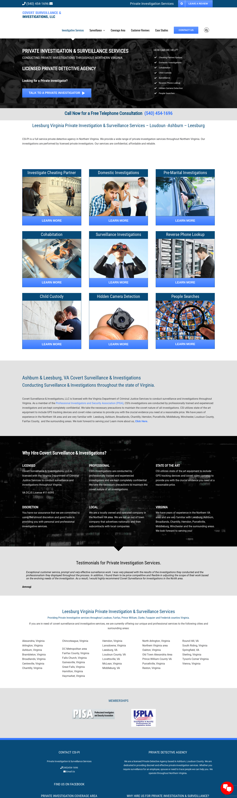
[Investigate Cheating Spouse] (51, 178)
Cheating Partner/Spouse (170, 57)
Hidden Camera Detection (171, 88)
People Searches (167, 93)
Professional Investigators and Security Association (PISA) (90, 403)
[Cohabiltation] (51, 240)
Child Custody (165, 73)
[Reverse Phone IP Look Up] (185, 240)
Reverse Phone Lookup (169, 83)
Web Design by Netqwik (136, 792)
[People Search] (185, 344)
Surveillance (164, 78)
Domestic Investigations (170, 62)
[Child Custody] (51, 301)
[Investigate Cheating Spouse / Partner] (51, 220)
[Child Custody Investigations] (51, 344)
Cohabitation (165, 67)
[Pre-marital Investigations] (185, 178)
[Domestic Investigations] (118, 178)
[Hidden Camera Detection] (118, 301)
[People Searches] (185, 301)
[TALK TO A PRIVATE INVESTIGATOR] (56, 92)
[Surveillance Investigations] (118, 240)
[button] (206, 30)
